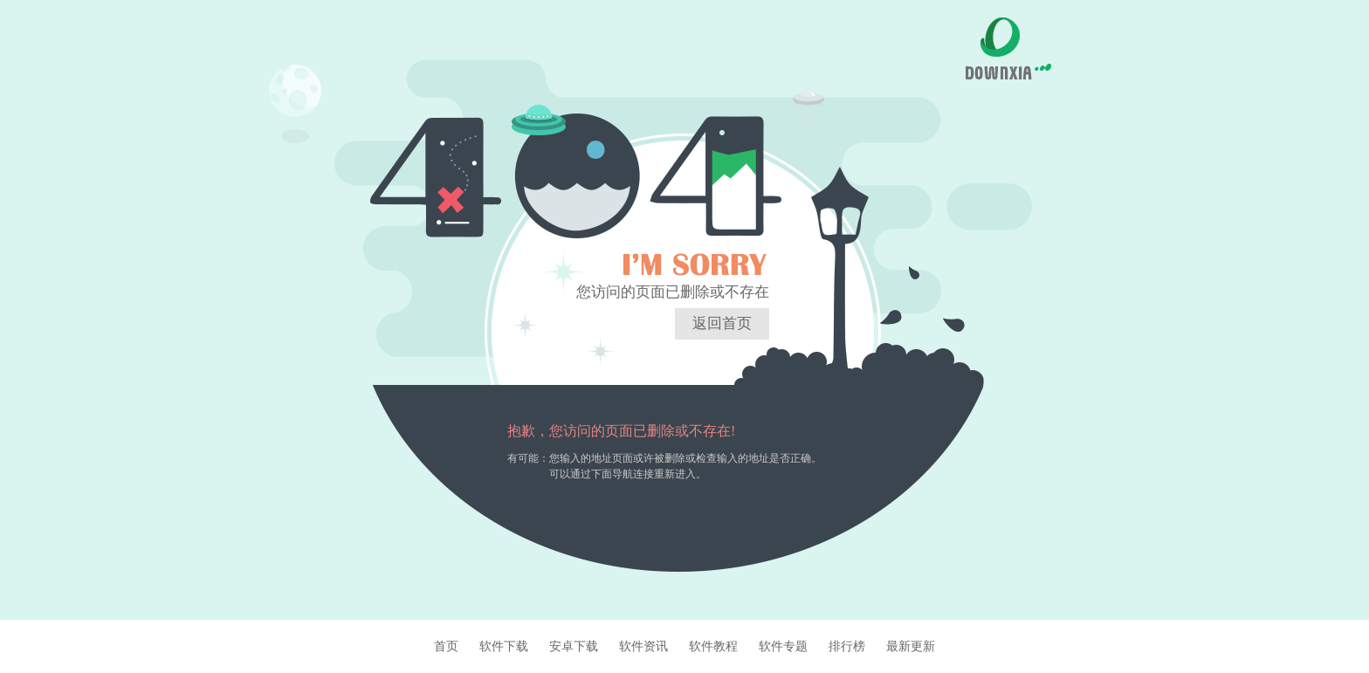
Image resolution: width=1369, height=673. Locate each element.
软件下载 (503, 646)
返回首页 (722, 323)
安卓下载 (573, 646)
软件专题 (783, 646)
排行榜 (847, 646)
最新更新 (910, 646)
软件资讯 (643, 646)
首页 (446, 646)
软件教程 (713, 646)
